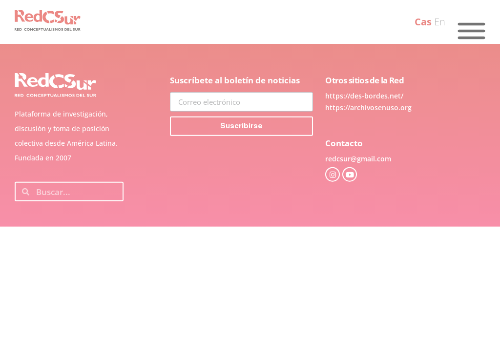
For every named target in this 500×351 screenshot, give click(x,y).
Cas (423, 21)
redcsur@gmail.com (358, 178)
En (439, 21)
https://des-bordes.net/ (364, 115)
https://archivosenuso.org (368, 127)
